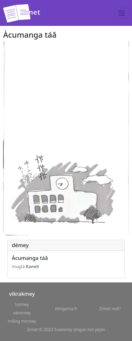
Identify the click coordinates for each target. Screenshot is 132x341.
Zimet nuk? (110, 308)
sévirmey (22, 313)
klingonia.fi (66, 308)
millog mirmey (22, 321)
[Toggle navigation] (121, 13)
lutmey (22, 304)
